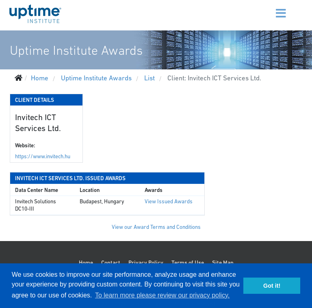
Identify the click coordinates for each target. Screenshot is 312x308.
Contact (110, 262)
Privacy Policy (145, 262)
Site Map (223, 262)
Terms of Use (187, 262)
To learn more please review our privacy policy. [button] (162, 295)
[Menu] (271, 8)
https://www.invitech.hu (42, 156)
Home (86, 262)
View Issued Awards (169, 201)
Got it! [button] (271, 285)
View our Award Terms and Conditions (156, 227)
